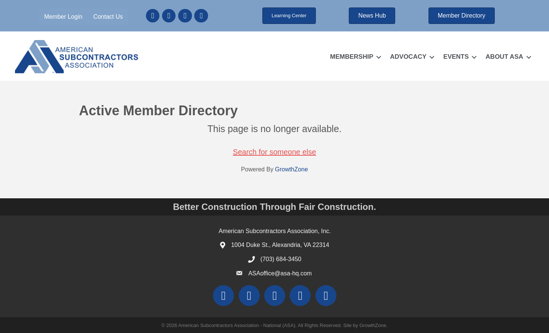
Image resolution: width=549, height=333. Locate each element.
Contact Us (108, 16)
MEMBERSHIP (351, 56)
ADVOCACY (408, 56)
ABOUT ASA (504, 56)
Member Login (63, 16)
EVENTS (456, 56)
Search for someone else (274, 152)
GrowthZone (291, 169)
